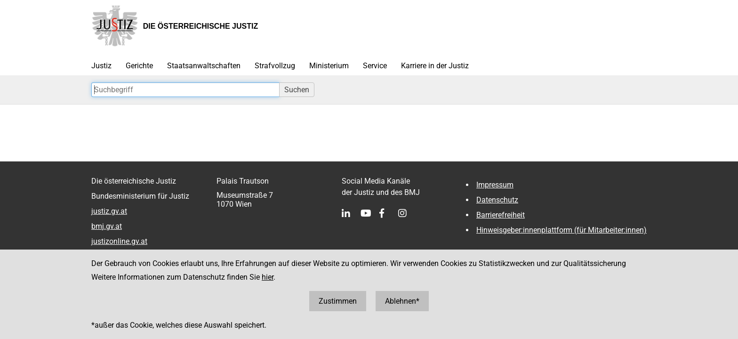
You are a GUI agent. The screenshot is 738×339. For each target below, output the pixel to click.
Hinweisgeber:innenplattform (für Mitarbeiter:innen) (561, 230)
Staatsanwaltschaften (204, 65)
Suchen (296, 89)
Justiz (101, 65)
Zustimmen (338, 301)
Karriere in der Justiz (435, 65)
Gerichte (139, 65)
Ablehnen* (402, 301)
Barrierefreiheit (500, 214)
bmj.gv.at (106, 226)
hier (267, 277)
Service (375, 65)
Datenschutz (497, 199)
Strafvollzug (275, 65)
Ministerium (329, 65)
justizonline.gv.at (119, 241)
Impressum (494, 184)
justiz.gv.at (109, 211)
